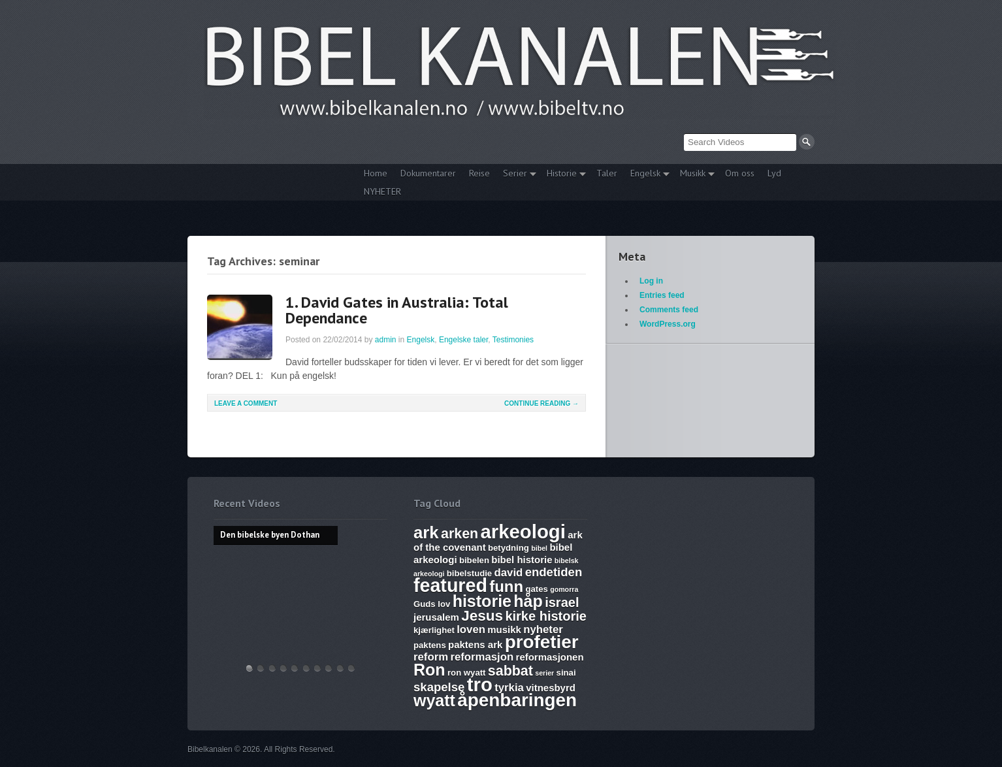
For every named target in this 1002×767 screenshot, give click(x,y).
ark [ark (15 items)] (426, 532)
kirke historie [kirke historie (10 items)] (546, 616)
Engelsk (647, 174)
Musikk (694, 174)
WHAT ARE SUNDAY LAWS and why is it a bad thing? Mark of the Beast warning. (294, 668)
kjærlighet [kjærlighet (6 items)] (434, 630)
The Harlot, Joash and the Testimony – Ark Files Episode (317, 668)
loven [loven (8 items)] (471, 629)
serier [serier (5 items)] (544, 673)
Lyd (774, 173)
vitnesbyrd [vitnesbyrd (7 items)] (550, 687)
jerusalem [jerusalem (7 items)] (436, 617)
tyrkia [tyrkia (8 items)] (509, 687)
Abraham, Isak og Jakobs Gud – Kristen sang (328, 668)
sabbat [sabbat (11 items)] (510, 671)
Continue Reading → (541, 403)
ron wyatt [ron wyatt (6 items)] (466, 672)
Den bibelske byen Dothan (249, 668)
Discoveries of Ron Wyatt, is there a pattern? (283, 668)
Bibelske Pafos (351, 668)
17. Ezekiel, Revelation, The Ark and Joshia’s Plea (306, 668)
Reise (479, 173)
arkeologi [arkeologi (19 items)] (523, 531)
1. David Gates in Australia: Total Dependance (396, 310)
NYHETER (382, 191)
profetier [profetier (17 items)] (542, 642)
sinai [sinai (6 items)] (566, 672)
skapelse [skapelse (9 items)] (438, 687)
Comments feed (668, 309)
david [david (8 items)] (508, 572)
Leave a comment (245, 403)
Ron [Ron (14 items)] (429, 670)
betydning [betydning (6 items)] (508, 548)
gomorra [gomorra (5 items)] (564, 589)
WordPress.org (667, 324)
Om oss (739, 173)
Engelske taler (463, 339)
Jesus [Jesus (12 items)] (482, 616)
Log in (651, 281)
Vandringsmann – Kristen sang (340, 668)
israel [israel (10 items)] (562, 602)
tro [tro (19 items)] (480, 684)
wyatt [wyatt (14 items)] (434, 700)
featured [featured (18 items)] (450, 585)
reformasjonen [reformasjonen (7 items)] (550, 656)
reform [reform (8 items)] (430, 657)
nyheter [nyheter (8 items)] (543, 629)
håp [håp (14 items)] (527, 601)
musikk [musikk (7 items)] (504, 629)
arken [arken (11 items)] (459, 534)
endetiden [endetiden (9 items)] (554, 572)
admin (385, 339)
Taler (606, 173)
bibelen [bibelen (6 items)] (474, 560)
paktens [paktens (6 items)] (429, 645)
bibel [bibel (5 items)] (539, 548)
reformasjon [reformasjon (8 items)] (481, 657)
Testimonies (513, 339)
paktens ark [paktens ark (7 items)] (475, 644)
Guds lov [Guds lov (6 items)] (431, 604)
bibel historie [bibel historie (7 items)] (521, 559)
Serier (516, 174)
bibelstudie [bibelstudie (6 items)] (469, 573)
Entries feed (662, 295)
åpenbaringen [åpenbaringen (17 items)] (517, 700)
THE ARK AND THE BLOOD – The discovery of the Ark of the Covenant (272, 668)
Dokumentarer (428, 173)
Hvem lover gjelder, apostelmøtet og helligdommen (260, 668)
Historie (563, 174)
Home (375, 173)
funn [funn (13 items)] (506, 586)
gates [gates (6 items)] (536, 589)
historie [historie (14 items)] (482, 601)
